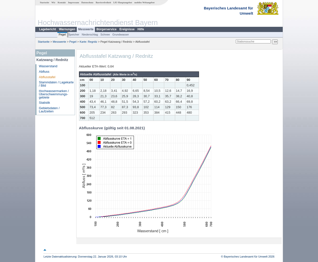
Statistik (44, 102)
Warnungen (67, 29)
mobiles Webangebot (144, 2)
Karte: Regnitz (88, 41)
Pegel (62, 34)
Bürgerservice (106, 29)
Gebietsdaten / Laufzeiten (49, 109)
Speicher (73, 34)
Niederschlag (90, 34)
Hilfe (141, 29)
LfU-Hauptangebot (122, 2)
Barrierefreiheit (103, 2)
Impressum (73, 2)
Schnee (105, 34)
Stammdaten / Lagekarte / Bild (56, 83)
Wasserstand (48, 66)
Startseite (44, 2)
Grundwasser (120, 34)
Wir (53, 2)
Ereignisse (127, 29)
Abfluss (44, 71)
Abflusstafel (47, 77)
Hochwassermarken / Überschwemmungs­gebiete (54, 94)
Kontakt (62, 2)
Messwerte (85, 29)
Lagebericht (47, 29)
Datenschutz (87, 2)
